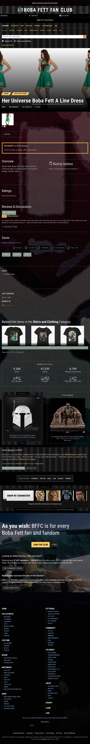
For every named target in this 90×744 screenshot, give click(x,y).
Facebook (34, 478)
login (13, 150)
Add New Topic (10, 227)
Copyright (29, 733)
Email (49, 478)
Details (6, 648)
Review (55, 30)
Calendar (50, 650)
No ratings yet (27, 107)
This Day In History (54, 614)
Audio (6, 677)
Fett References (53, 618)
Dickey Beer (51, 667)
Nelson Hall (52, 674)
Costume (6, 640)
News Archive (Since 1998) (12, 697)
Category (11, 30)
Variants (7, 646)
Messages (51, 643)
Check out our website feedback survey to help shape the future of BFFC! (45, 718)
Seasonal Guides (9, 708)
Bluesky (60, 478)
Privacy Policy (39, 733)
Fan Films (7, 680)
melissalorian (57, 247)
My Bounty (14, 26)
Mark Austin (52, 664)
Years (6, 633)
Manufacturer (34, 30)
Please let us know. (27, 459)
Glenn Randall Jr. (53, 669)
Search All (8, 41)
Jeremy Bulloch (53, 678)
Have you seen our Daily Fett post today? (45, 3)
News (4, 694)
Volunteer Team (53, 686)
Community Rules (18, 733)
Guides (6, 701)
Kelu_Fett (72, 247)
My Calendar (52, 653)
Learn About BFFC (11, 588)
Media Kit (51, 688)
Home (4, 609)
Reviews (6, 631)
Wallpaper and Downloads (12, 689)
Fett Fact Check (9, 706)
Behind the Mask (53, 611)
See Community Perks (13, 568)
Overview (5, 26)
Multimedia (7, 667)
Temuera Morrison (54, 655)
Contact (50, 698)
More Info (67, 440)
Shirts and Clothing (24, 41)
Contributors (47, 26)
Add (56, 26)
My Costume (8, 643)
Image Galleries (9, 673)
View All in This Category (13, 352)
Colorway (19, 30)
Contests (51, 633)
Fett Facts (51, 616)
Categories (7, 619)
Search (33, 15)
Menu (4, 15)
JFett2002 (42, 247)
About (48, 683)
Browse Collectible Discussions (13, 468)
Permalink (8, 305)
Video (5, 682)
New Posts (7, 660)
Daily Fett (7, 670)
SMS (54, 478)
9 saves (38, 107)
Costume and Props (54, 676)
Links (49, 640)
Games (6, 687)
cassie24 (30, 247)
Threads (68, 478)
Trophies (50, 645)
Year (26, 30)
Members (50, 636)
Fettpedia (50, 609)
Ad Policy (22, 443)
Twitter (42, 478)
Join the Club (40, 544)
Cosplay (6, 650)
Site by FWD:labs (69, 733)
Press (49, 691)
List (60, 30)
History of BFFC (53, 693)
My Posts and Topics (10, 658)
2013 (3, 107)
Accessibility (50, 733)
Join (6, 150)
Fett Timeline (52, 621)
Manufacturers (9, 626)
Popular (29, 26)
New (22, 26)
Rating (49, 30)
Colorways (7, 621)
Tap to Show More (45, 348)
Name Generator (53, 638)
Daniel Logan (52, 657)
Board (4, 655)
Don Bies (50, 660)
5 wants (17, 254)
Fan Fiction (7, 684)
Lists (5, 624)
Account (64, 15)
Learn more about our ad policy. (65, 509)
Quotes (50, 623)
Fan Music (7, 675)
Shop (49, 695)
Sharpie (17, 247)
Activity (50, 631)
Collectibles (7, 614)
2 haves (6, 254)
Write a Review (9, 213)
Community (51, 628)
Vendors (37, 26)
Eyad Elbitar (52, 671)
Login (54, 544)
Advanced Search (8, 45)
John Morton (52, 662)
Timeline (42, 30)
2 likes (27, 254)
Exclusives (7, 699)
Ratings (6, 628)
